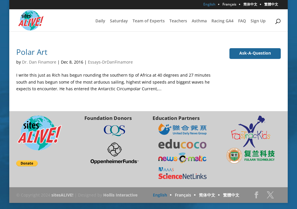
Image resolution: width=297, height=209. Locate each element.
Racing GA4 (222, 21)
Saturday (119, 21)
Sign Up (258, 21)
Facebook (256, 197)
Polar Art (31, 52)
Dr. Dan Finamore (39, 62)
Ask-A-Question (255, 53)
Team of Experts (149, 21)
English (209, 5)
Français (229, 5)
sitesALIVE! (62, 195)
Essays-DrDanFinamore (110, 62)
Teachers (178, 21)
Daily (100, 21)
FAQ (242, 21)
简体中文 (250, 5)
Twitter (270, 197)
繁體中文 (271, 5)
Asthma (199, 21)
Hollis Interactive (120, 195)
